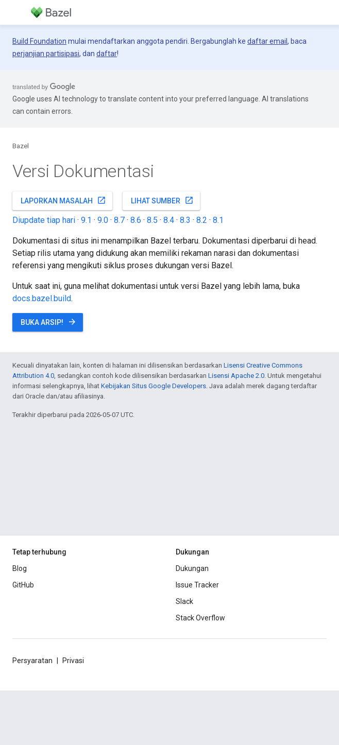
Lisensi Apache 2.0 (236, 375)
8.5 (152, 220)
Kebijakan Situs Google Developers (153, 386)
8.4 (168, 220)
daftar (106, 53)
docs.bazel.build (41, 298)
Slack (184, 601)
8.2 (201, 220)
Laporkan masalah (63, 200)
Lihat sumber (162, 200)
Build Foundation (39, 41)
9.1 (86, 220)
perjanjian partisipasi (45, 53)
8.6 (135, 220)
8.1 (218, 220)
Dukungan (192, 568)
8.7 (119, 220)
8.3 (185, 220)
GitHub (23, 585)
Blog (19, 568)
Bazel (20, 146)
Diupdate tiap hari (43, 220)
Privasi (73, 660)
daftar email (267, 41)
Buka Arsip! (49, 321)
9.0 (102, 220)
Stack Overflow (200, 618)
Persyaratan (32, 660)
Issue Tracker (197, 585)
